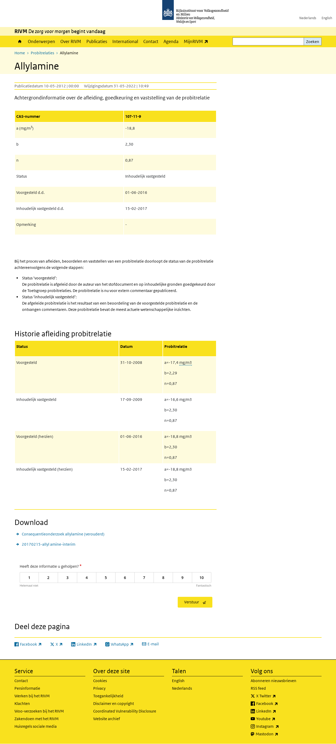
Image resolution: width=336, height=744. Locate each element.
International (125, 41)
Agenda (171, 41)
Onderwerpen (41, 41)
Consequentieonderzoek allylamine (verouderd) (63, 534)
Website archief (106, 718)
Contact (150, 41)
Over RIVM (70, 41)
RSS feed (258, 688)
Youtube (277, 719)
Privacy (99, 688)
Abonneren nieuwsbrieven (273, 680)
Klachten (22, 703)
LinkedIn (277, 711)
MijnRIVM (197, 41)
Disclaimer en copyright (113, 703)
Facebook (278, 703)
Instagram (279, 726)
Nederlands (307, 18)
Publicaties (96, 41)
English (327, 18)
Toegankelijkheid (108, 695)
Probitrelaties (42, 52)
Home (19, 41)
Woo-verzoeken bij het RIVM (39, 711)
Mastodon (278, 734)
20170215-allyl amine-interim (48, 544)
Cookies (100, 680)
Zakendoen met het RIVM (36, 718)
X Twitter (277, 696)
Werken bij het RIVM (32, 695)
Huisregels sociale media (35, 726)
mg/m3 (185, 362)
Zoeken (312, 41)
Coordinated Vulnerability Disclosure (124, 711)
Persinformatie (27, 688)
